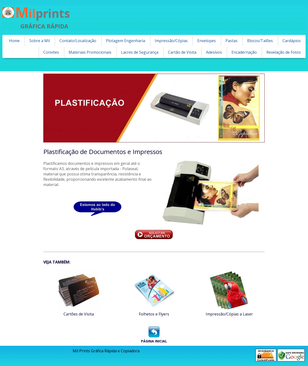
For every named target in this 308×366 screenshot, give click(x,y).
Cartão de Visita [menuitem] (182, 52)
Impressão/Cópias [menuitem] (171, 40)
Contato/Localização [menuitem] (77, 40)
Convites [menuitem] (51, 52)
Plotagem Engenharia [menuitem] (125, 40)
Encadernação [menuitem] (244, 52)
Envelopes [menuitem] (206, 40)
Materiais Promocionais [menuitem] (90, 52)
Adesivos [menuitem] (214, 52)
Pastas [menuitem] (231, 40)
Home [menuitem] (14, 40)
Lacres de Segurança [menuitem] (139, 52)
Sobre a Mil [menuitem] (39, 40)
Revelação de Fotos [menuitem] (283, 52)
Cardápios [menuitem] (291, 40)
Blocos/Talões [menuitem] (260, 40)
